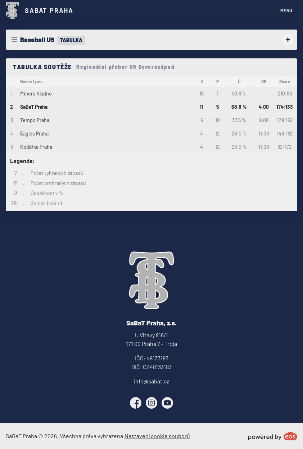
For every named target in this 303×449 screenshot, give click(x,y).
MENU (286, 10)
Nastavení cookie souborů (157, 435)
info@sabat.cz (151, 381)
